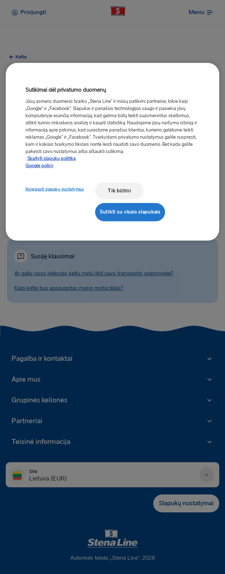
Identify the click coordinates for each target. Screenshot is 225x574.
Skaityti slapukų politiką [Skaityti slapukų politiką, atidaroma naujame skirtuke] (51, 158)
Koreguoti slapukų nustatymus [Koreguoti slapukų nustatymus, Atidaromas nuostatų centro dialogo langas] (54, 189)
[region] (113, 151)
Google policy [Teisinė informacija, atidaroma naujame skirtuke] (39, 165)
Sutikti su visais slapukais (130, 212)
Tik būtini (119, 190)
